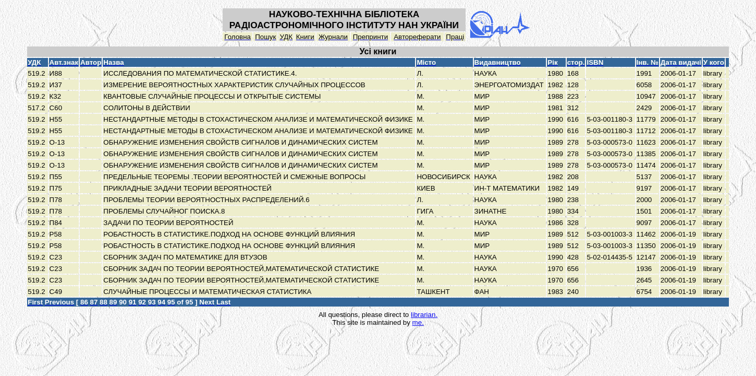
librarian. (424, 315)
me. (418, 322)
